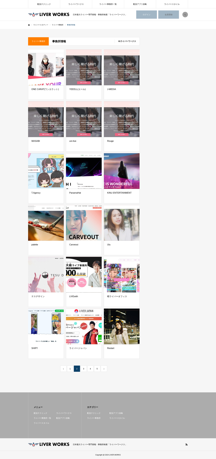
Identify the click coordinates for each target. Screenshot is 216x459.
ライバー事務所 (94, 418)
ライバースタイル (172, 4)
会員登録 (168, 14)
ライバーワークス (76, 4)
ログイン (146, 14)
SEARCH (185, 14)
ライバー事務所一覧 (108, 4)
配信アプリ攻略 (140, 4)
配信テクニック (44, 4)
